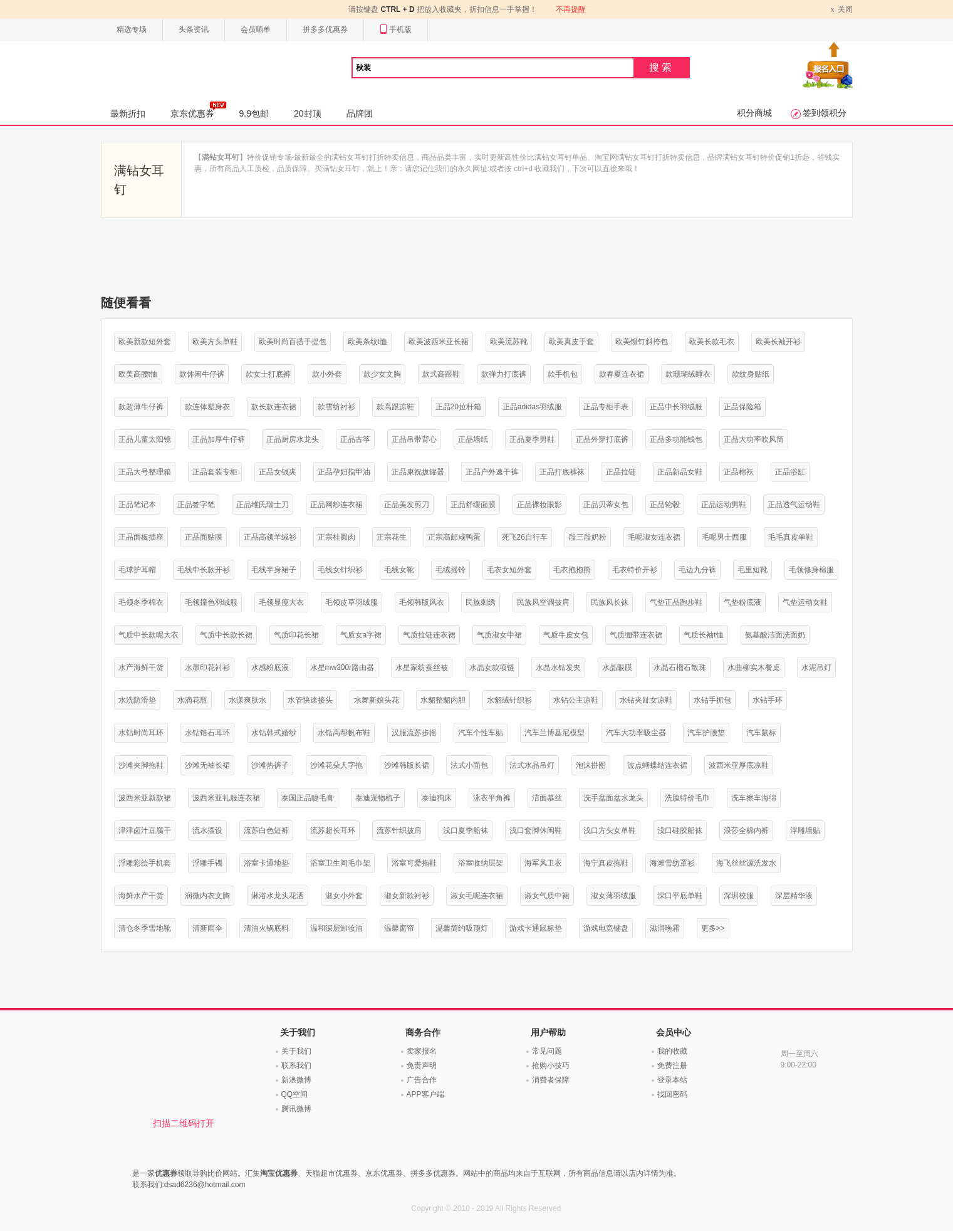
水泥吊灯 (816, 667)
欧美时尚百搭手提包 (292, 341)
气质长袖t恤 (703, 635)
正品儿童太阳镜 (144, 439)
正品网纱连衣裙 (336, 504)
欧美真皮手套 (571, 341)
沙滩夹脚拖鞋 (141, 765)
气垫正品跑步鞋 (676, 602)
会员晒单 (256, 29)
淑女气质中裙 (547, 895)
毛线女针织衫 (340, 569)
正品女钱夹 (277, 472)
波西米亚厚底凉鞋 (739, 765)
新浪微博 (296, 1080)
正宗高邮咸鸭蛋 (454, 537)
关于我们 (296, 1051)
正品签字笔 (196, 504)
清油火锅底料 (266, 928)
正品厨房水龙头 (292, 439)
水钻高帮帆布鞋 (344, 732)
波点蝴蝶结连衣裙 (657, 765)
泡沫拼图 (591, 765)
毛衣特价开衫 (634, 569)
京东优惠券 (198, 109)
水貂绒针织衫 (509, 700)
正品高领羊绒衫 (270, 537)
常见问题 (547, 1051)
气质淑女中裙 (499, 635)
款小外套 (327, 374)
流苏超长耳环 (332, 830)
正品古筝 (355, 439)
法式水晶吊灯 (532, 765)
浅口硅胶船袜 (679, 830)
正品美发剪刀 (406, 504)
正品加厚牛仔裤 (218, 439)
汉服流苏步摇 (414, 732)
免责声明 (422, 1065)
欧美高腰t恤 (138, 374)
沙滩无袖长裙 (207, 765)
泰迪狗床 (437, 798)
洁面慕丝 (547, 798)
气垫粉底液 (742, 602)
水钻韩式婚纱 (273, 732)
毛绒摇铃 (450, 569)
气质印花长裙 (296, 635)
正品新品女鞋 (679, 472)
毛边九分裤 (697, 569)
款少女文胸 (382, 374)
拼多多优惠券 (325, 29)
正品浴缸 (790, 472)
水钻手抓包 (712, 700)
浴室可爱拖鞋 (414, 863)
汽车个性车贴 (480, 732)
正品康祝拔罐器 (418, 472)
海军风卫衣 (543, 863)
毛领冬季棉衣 (141, 602)
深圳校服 (739, 895)
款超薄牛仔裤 (141, 406)
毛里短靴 (752, 569)
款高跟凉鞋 (395, 406)
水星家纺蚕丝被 (421, 667)
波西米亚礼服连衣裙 (226, 798)
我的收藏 (672, 1051)
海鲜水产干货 (141, 895)
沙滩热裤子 (270, 765)
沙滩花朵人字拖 (336, 765)
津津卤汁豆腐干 (144, 830)
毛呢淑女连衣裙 (654, 537)
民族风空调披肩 (543, 602)
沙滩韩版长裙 (406, 765)
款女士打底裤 (268, 374)
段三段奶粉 (588, 537)
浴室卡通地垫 (266, 863)
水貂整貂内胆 (443, 700)
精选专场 (132, 29)
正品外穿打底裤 (602, 439)
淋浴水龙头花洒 (277, 895)
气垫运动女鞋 (805, 602)
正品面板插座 (141, 537)
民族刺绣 (481, 602)
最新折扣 (127, 113)
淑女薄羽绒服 (613, 895)
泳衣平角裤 (492, 798)
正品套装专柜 (214, 472)
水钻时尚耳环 (141, 732)
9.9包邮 (254, 113)
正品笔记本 (137, 504)
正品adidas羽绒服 (532, 406)
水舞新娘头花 (376, 700)
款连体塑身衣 (207, 406)
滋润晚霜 (665, 928)
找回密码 (672, 1094)
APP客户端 (425, 1094)
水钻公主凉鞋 (575, 700)
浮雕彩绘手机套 (144, 863)
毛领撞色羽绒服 (211, 602)
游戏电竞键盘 (605, 928)
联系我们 (296, 1065)
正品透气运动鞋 (794, 504)
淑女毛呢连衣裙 (476, 895)
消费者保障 (551, 1080)
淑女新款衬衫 (406, 895)
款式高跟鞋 (441, 374)
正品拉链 (621, 472)
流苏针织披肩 (399, 830)
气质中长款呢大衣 (148, 635)
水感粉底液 (270, 667)
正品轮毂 (665, 504)
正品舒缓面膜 (473, 504)
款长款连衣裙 (273, 406)
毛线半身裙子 (273, 569)
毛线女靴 (399, 569)
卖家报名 (422, 1051)
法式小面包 (469, 765)
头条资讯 (194, 29)
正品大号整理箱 (144, 472)
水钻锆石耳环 (207, 732)
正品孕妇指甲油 (344, 472)
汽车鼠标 (761, 732)
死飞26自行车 (525, 537)
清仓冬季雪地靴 (144, 928)
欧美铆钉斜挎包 (641, 341)
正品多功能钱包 (676, 439)
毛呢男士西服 (724, 537)
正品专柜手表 (605, 406)
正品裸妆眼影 (539, 504)
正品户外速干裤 (492, 472)
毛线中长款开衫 (203, 569)
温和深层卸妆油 (336, 928)
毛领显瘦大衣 (281, 602)
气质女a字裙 (361, 635)
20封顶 (307, 113)
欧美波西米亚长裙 (439, 341)
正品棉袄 (739, 472)
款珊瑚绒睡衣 (688, 374)
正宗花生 (392, 537)
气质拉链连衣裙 (429, 635)
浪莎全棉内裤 (746, 830)
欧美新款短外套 (144, 341)
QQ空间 (294, 1094)
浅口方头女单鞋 (609, 830)
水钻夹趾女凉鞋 (646, 700)
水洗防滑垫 (137, 700)
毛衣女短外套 (509, 569)
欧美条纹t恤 (367, 341)
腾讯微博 (296, 1108)
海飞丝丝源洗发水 (746, 863)
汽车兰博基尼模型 (554, 732)
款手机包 (563, 374)
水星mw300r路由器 (342, 667)
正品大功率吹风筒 (754, 439)
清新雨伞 (207, 928)
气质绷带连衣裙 (636, 635)
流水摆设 (207, 830)
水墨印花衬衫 (207, 667)
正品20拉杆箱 (458, 406)
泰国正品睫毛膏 (307, 798)
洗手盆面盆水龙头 (613, 798)
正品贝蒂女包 (605, 504)
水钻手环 (768, 700)
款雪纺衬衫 (336, 406)
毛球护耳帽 (137, 569)
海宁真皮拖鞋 (605, 863)
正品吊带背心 (414, 439)
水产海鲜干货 (141, 667)
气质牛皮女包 (565, 635)
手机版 (396, 30)
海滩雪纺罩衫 (672, 863)
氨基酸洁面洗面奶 (775, 635)
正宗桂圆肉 (336, 537)
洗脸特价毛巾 (687, 798)
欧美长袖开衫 (778, 341)
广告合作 (422, 1080)
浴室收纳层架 (480, 863)
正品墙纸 (473, 439)
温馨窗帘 (399, 928)
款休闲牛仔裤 (201, 374)
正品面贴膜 (203, 537)
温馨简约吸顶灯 (461, 928)
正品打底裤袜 (562, 472)
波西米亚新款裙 (144, 798)
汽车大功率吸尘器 (636, 732)
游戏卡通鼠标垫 (535, 928)
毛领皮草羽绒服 (351, 602)
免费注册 (672, 1065)
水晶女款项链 (491, 667)
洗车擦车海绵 (753, 798)
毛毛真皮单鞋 (790, 537)
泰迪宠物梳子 (377, 798)
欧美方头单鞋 (214, 341)
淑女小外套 (344, 895)
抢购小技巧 (551, 1065)
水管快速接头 (310, 700)
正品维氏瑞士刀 (262, 504)
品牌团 (359, 113)
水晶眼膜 (617, 667)
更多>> (713, 928)
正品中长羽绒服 (676, 406)
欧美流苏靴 (509, 341)
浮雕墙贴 (805, 830)
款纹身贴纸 (750, 374)
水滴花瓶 (192, 700)
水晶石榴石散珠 (680, 667)
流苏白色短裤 (266, 830)
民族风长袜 (609, 602)
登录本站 (672, 1080)
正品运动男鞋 (723, 504)
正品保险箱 (742, 406)
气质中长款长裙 (226, 635)
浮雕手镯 (207, 863)
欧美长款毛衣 (711, 341)
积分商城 (754, 113)
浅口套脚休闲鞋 (535, 830)
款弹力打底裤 (503, 374)
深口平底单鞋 (679, 895)
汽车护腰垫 (706, 732)
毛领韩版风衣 (421, 602)
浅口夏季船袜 (465, 830)
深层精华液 (794, 895)
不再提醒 (571, 9)
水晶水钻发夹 (558, 667)
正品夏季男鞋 (532, 439)
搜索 (661, 67)
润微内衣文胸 (207, 895)
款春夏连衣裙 (621, 374)
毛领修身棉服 (811, 569)
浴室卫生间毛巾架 (340, 863)
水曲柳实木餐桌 (753, 667)
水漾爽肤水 (247, 700)
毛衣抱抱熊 (572, 569)
